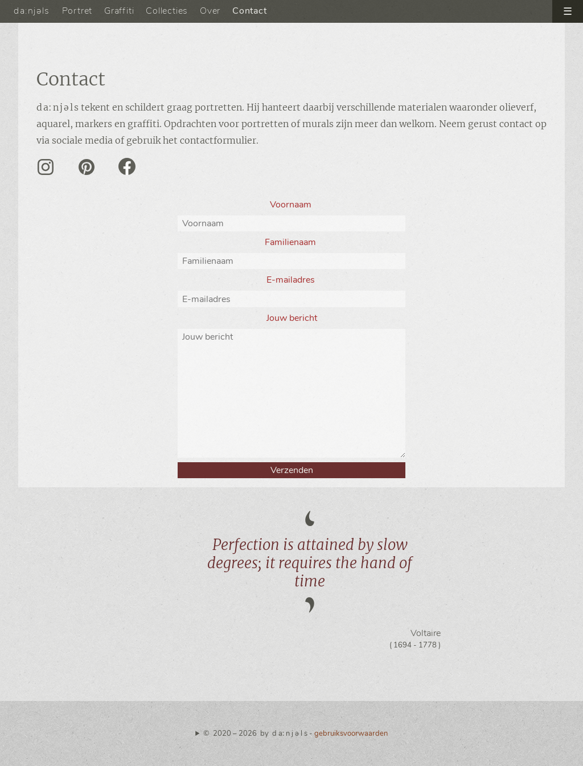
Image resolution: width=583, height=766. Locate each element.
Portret (77, 11)
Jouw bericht (291, 318)
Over (210, 11)
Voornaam (292, 204)
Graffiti (119, 11)
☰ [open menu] (567, 11)
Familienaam (291, 242)
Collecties (167, 11)
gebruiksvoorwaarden (351, 733)
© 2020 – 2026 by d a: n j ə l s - (295, 733)
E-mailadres (291, 280)
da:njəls (32, 11)
